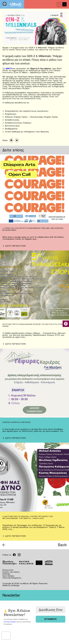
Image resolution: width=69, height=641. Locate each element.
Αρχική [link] (5, 47)
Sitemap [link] (6, 574)
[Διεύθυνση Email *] (50, 609)
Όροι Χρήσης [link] (8, 576)
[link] (66, 323)
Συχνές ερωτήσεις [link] (11, 572)
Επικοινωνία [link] (7, 570)
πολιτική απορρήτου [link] (10, 622)
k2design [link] (15, 585)
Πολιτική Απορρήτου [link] (11, 578)
